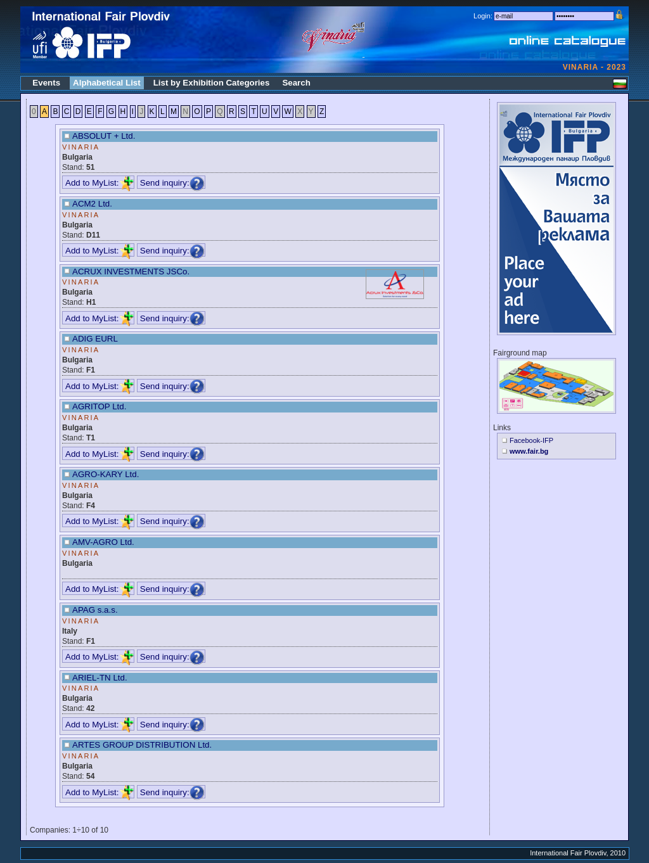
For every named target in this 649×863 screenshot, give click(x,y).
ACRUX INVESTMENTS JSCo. (131, 271)
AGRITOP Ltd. (99, 406)
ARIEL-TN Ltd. (99, 677)
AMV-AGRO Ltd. (103, 542)
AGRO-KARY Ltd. (105, 474)
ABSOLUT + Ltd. (103, 136)
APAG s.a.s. (95, 610)
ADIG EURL (95, 338)
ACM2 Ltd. (92, 203)
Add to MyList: (99, 182)
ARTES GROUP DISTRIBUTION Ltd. (142, 745)
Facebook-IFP (531, 440)
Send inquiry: (172, 182)
